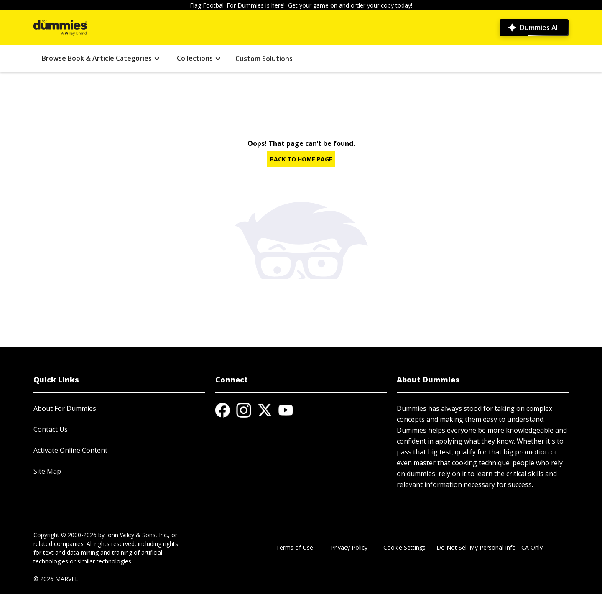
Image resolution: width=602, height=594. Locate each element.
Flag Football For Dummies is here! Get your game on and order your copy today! (301, 5)
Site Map (47, 471)
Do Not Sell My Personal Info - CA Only (489, 547)
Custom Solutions (264, 58)
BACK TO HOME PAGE (301, 159)
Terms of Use (294, 547)
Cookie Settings (404, 547)
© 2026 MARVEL (55, 579)
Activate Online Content (70, 450)
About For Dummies (64, 408)
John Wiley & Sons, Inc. (137, 535)
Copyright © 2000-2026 (65, 535)
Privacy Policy (349, 547)
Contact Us (50, 429)
